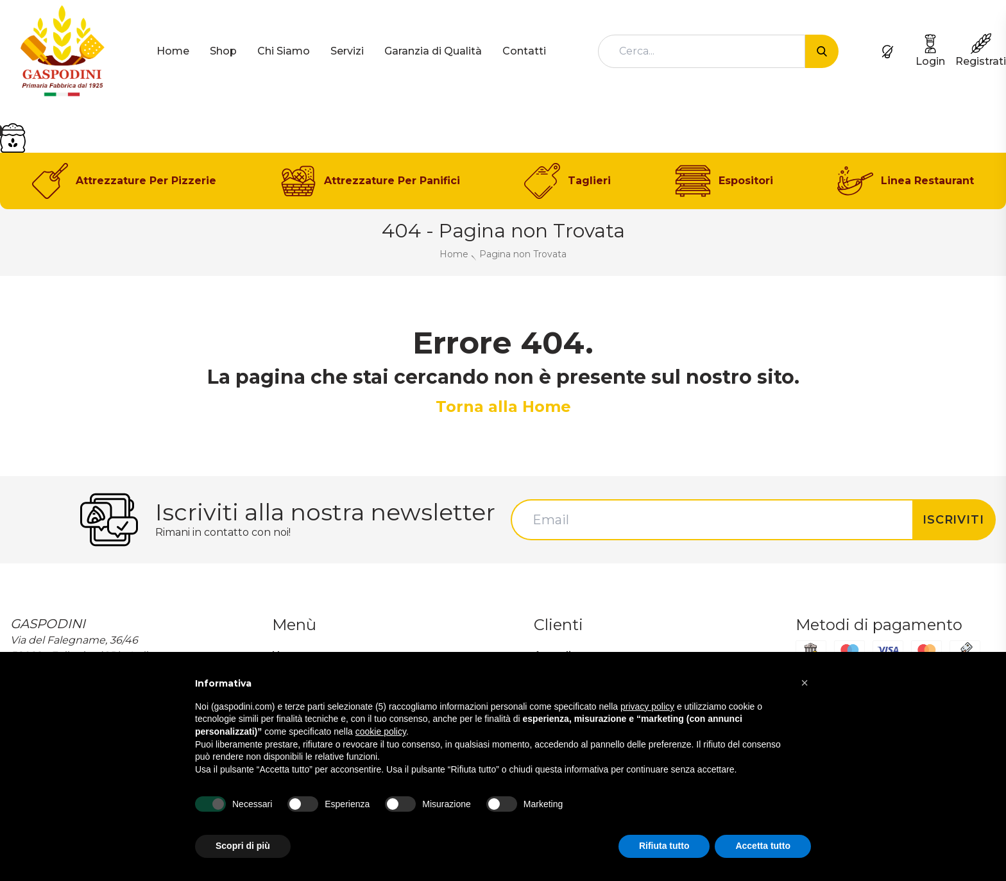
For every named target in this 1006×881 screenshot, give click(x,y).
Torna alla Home (503, 406)
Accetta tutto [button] (762, 846)
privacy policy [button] (647, 706)
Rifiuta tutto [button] (664, 846)
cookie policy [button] (380, 731)
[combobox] (701, 51)
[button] (804, 682)
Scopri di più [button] (243, 846)
